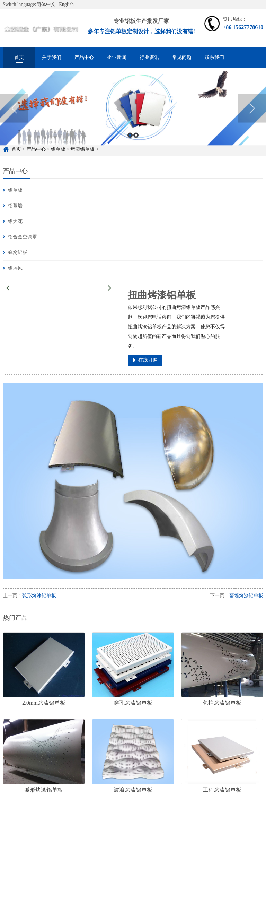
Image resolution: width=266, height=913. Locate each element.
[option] (133, 115)
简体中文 (46, 4)
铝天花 (15, 221)
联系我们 (214, 57)
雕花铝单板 (123, 841)
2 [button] (136, 142)
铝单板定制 (44, 841)
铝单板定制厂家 (84, 841)
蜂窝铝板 (17, 252)
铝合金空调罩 (22, 237)
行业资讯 (149, 57)
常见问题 (182, 57)
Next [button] (252, 115)
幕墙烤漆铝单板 (246, 595)
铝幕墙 (15, 205)
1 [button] (130, 142)
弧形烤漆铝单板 (39, 595)
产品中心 (84, 57)
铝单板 (15, 190)
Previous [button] (14, 115)
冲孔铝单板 (158, 841)
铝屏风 (15, 268)
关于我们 (51, 57)
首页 (19, 57)
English (66, 4)
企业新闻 (116, 57)
